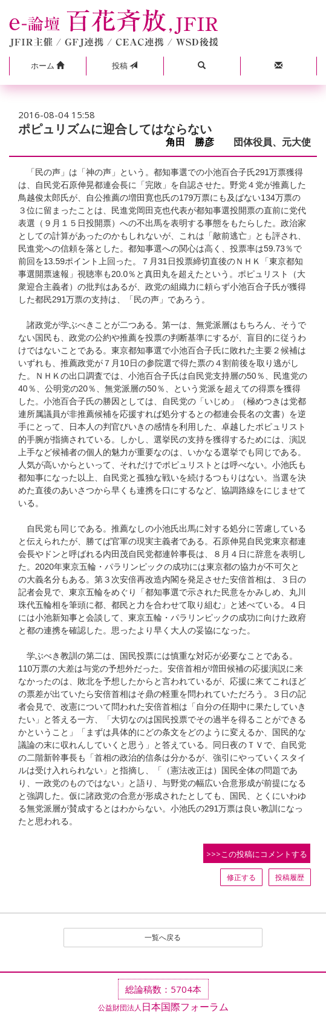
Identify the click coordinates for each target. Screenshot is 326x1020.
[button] (47, 66)
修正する (241, 877)
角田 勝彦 (195, 142)
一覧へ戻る (163, 937)
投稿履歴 (289, 877)
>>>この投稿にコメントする (256, 853)
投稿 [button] (124, 65)
